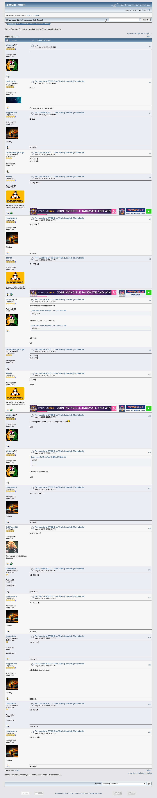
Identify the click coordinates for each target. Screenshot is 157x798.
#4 (150, 154)
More (47, 23)
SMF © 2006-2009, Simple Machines (88, 793)
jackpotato (11, 569)
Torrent (39, 20)
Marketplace (34, 29)
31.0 (34, 20)
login (28, 15)
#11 (149, 416)
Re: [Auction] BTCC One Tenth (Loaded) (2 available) (59, 81)
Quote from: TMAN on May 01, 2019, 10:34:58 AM (48, 310)
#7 (150, 259)
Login (32, 23)
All (17, 37)
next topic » (146, 33)
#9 (150, 350)
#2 (150, 82)
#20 (149, 732)
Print (148, 36)
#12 (149, 452)
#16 (149, 597)
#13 (149, 488)
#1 (150, 46)
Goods (44, 29)
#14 (149, 528)
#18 (149, 665)
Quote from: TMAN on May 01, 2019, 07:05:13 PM (48, 325)
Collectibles (54, 29)
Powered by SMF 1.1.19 (64, 793)
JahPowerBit (12, 527)
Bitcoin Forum (11, 29)
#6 (150, 219)
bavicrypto (11, 81)
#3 (150, 114)
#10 (149, 374)
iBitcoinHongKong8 (15, 152)
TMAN (9, 176)
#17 (149, 637)
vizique (9, 45)
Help (18, 23)
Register (39, 23)
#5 (150, 177)
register (36, 15)
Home (11, 23)
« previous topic (134, 33)
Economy (23, 29)
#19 (149, 705)
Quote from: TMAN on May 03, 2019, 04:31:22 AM (48, 457)
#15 (149, 570)
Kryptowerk (11, 112)
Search (25, 23)
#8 (150, 301)
